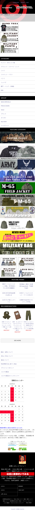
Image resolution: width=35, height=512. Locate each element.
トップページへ (4, 18)
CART (27, 2)
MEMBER (20, 486)
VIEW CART (21, 490)
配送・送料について (28, 499)
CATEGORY (16, 2)
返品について (5, 500)
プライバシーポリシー (27, 500)
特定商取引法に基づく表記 (15, 500)
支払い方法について (18, 499)
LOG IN (2, 486)
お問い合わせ (4, 494)
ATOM (30, 502)
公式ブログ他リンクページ (8, 301)
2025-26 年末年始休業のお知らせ (8, 294)
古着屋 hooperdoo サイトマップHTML (26, 301)
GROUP (23, 2)
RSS (27, 502)
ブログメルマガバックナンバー (17, 502)
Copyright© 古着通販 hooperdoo (17, 509)
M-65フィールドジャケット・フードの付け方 (26, 294)
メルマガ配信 (6, 502)
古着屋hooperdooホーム (8, 499)
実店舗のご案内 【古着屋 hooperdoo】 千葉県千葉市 (26, 286)
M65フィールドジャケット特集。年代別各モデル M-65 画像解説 (8, 286)
